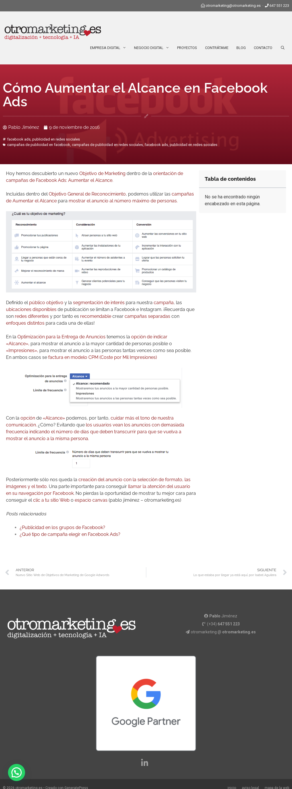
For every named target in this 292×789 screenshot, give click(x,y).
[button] (16, 772)
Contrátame (216, 48)
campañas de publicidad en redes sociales (107, 145)
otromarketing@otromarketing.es (233, 5)
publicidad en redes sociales (56, 139)
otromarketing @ (223, 632)
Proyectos (187, 48)
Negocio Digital (153, 48)
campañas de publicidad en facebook (38, 145)
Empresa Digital (110, 48)
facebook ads (19, 139)
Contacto (263, 48)
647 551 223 (279, 5)
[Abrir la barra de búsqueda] (282, 48)
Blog (241, 48)
